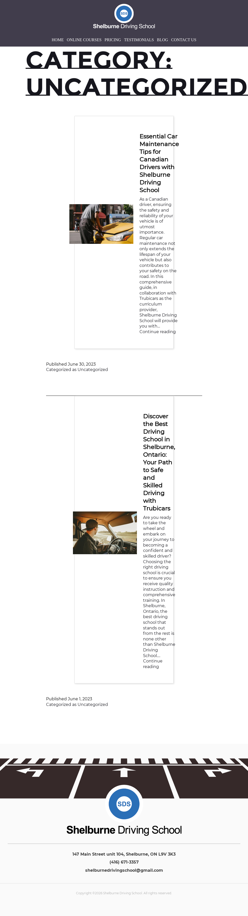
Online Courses (84, 40)
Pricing (113, 40)
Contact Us (183, 40)
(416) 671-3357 (124, 862)
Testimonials (139, 40)
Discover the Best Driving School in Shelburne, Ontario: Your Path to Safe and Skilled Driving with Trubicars (159, 462)
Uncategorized (93, 369)
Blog (162, 40)
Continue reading (157, 331)
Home (58, 40)
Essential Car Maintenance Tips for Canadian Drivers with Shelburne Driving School (159, 163)
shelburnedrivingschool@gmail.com (124, 870)
